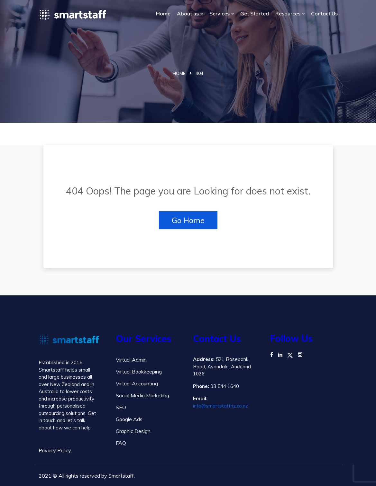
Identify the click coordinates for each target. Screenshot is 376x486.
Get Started (254, 13)
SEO (121, 407)
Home (163, 13)
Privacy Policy (55, 450)
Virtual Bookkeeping (139, 371)
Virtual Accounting (137, 383)
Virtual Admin (131, 359)
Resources (287, 13)
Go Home (188, 220)
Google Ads (129, 419)
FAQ (121, 443)
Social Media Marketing (142, 395)
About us (188, 13)
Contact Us (324, 13)
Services (219, 13)
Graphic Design (133, 431)
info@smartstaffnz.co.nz (220, 406)
